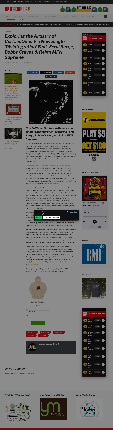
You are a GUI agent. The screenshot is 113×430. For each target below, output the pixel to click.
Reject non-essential (51, 217)
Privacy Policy (73, 212)
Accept (38, 217)
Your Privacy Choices (42, 214)
